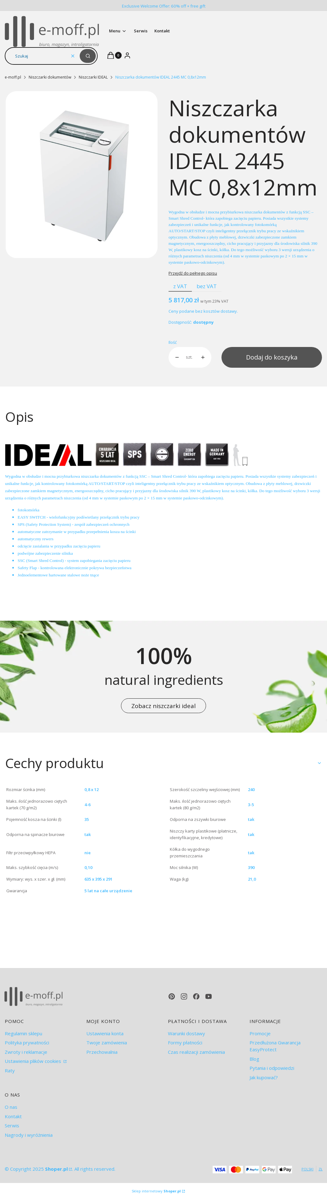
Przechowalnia (102, 1052)
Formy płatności (185, 1042)
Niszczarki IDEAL (93, 77)
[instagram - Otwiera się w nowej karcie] (184, 996)
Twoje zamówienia (106, 1042)
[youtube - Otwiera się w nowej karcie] (208, 996)
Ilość (173, 342)
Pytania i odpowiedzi (272, 1068)
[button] (88, 56)
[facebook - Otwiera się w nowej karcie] (196, 996)
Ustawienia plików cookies (33, 1061)
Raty (10, 1070)
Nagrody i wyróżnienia (29, 1135)
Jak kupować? (264, 1077)
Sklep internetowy (156, 1191)
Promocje (260, 1033)
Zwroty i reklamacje (26, 1052)
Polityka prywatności (27, 1042)
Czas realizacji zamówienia (196, 1052)
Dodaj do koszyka (271, 357)
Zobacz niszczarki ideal (163, 706)
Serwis (12, 1125)
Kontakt (13, 1116)
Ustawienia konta (104, 1033)
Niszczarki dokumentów (50, 77)
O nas (11, 1107)
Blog (254, 1059)
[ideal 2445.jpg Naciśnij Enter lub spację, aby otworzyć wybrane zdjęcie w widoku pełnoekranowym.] (82, 174)
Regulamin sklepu (23, 1033)
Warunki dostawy (186, 1033)
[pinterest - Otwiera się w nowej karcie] (171, 996)
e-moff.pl (13, 77)
